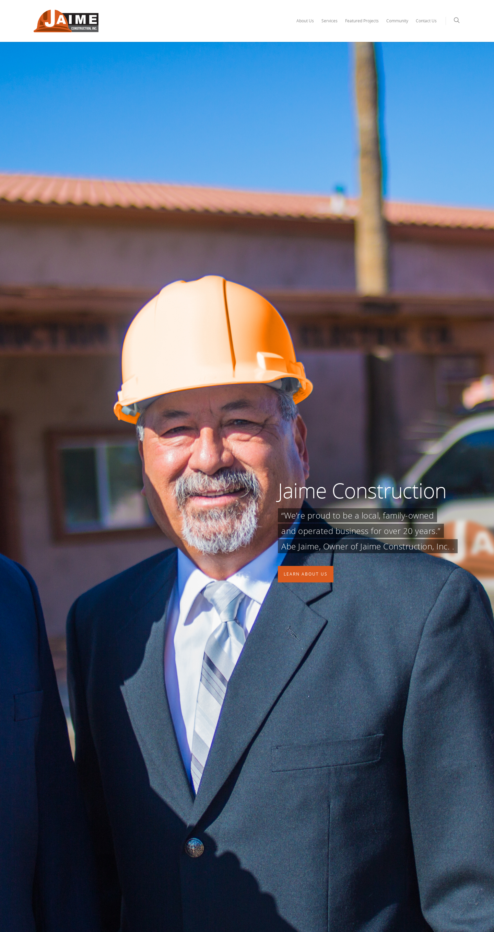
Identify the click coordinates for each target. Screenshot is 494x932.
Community (397, 21)
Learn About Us (306, 574)
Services (329, 21)
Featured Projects (362, 21)
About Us (305, 21)
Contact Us (426, 21)
